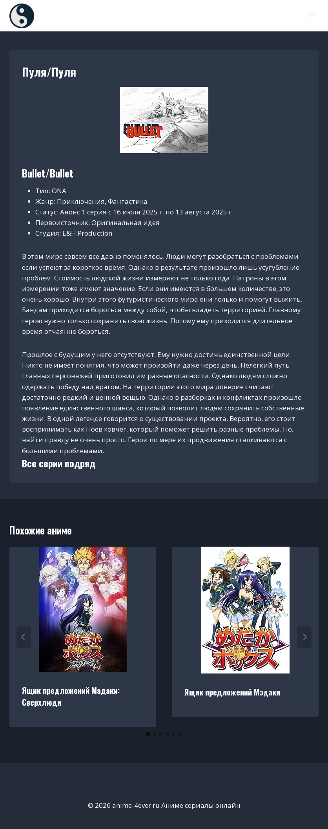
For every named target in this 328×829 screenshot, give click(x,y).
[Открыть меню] (311, 15)
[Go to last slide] (23, 637)
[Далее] (304, 637)
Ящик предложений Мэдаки (232, 692)
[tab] (148, 734)
